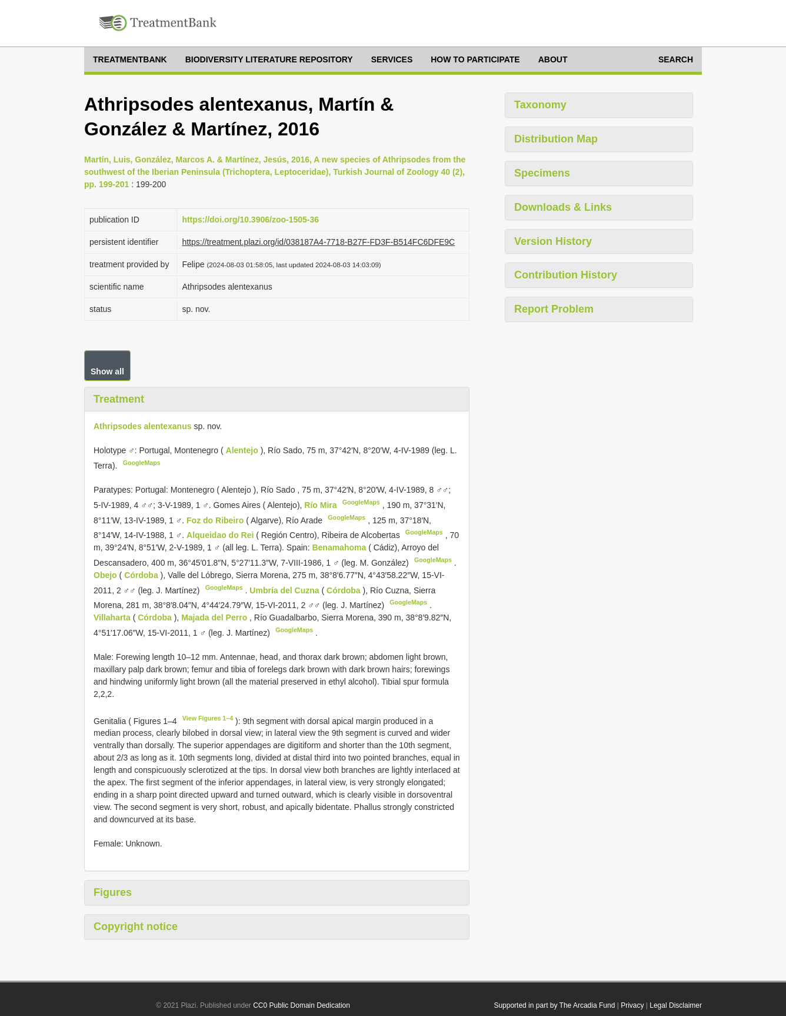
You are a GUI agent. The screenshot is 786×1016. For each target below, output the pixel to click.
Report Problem (554, 309)
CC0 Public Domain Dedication (301, 1005)
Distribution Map (556, 139)
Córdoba (142, 575)
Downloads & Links (563, 207)
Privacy (632, 1005)
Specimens (542, 173)
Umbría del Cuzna (285, 590)
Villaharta (113, 617)
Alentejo (243, 450)
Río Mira (321, 505)
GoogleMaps (142, 462)
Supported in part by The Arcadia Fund (554, 1005)
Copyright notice (136, 926)
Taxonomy (540, 105)
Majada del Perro (215, 617)
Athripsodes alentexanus (143, 426)
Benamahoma (340, 547)
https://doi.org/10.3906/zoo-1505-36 (250, 219)
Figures (113, 892)
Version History (553, 241)
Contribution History (565, 275)
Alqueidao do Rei (221, 535)
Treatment (119, 399)
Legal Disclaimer (676, 1005)
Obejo (106, 575)
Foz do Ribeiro (216, 519)
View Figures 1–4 (207, 718)
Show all (107, 371)
